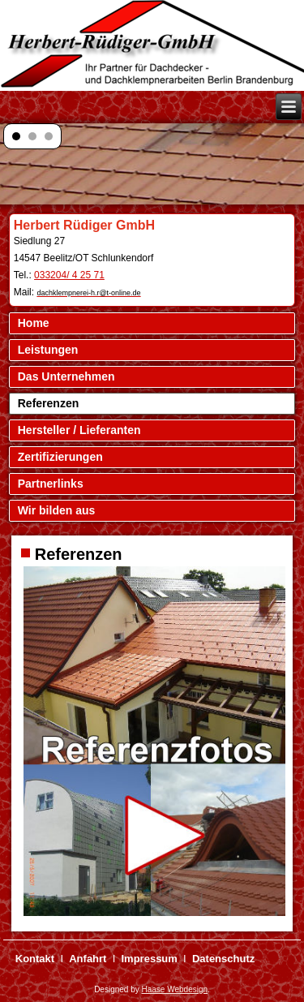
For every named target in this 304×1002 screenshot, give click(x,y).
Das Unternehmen (66, 376)
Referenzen (48, 403)
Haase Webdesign (175, 989)
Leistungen (48, 349)
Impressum (150, 959)
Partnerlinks (50, 483)
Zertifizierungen (60, 456)
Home (33, 322)
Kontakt (34, 959)
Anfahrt (87, 959)
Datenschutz (223, 959)
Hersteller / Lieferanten (79, 430)
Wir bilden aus (57, 510)
